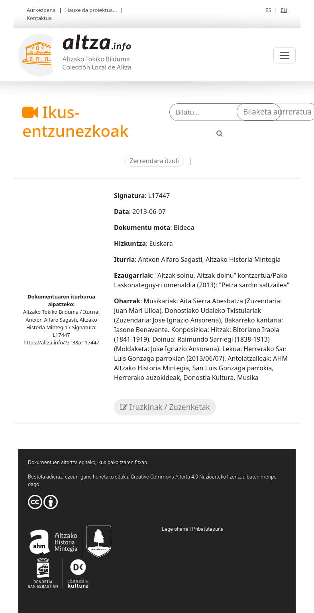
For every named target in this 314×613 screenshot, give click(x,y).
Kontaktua (39, 18)
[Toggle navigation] (284, 55)
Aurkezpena (41, 10)
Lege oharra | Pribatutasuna (193, 528)
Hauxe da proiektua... (91, 10)
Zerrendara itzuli (154, 160)
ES (268, 10)
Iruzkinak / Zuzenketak (165, 407)
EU (284, 10)
